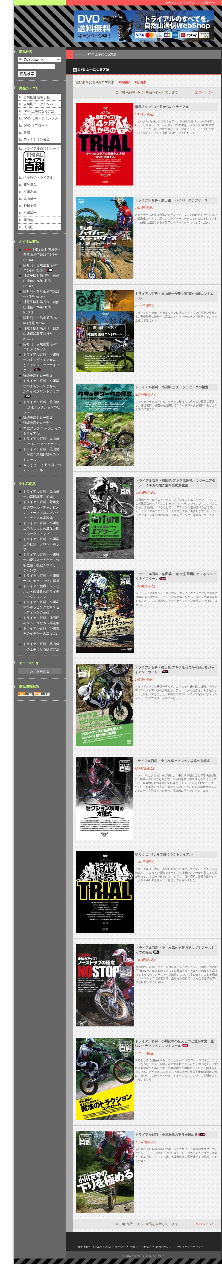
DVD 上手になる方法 (39, 111)
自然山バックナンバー (40, 104)
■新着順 (141, 82)
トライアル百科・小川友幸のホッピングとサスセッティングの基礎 (41, 607)
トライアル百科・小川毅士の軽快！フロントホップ (41, 544)
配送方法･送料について (158, 1246)
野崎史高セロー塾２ (38, 418)
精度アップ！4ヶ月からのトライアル (162, 107)
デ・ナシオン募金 (37, 139)
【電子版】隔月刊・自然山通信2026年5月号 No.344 (42, 254)
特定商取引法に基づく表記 (94, 1246)
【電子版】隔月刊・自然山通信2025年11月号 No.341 (41, 333)
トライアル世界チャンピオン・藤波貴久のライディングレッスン (41, 591)
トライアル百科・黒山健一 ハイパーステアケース (171, 200)
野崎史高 (30, 206)
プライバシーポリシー (190, 1246)
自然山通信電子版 (37, 97)
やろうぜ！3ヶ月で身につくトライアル (163, 854)
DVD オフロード (36, 125)
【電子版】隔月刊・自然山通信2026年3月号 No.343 (41, 281)
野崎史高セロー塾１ (38, 423)
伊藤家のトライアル (38, 177)
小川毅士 (30, 213)
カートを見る (39, 671)
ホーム (169, 3)
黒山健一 (30, 199)
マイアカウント (188, 3)
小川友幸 (30, 192)
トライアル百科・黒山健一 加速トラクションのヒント (41, 407)
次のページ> (204, 92)
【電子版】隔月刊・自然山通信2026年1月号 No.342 (41, 307)
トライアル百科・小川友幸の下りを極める (170, 1135)
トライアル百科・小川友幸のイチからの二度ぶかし (41, 633)
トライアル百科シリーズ (42, 148)
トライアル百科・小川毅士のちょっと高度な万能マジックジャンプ (41, 528)
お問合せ (208, 3)
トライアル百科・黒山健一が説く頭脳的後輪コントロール (41, 454)
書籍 (27, 133)
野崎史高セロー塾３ (38, 376)
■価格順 (124, 82)
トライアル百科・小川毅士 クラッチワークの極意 (171, 387)
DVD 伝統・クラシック (41, 118)
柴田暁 (28, 220)
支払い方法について (127, 1246)
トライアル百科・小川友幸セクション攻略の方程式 (172, 761)
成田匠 (28, 227)
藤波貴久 (30, 185)
